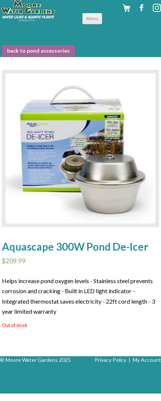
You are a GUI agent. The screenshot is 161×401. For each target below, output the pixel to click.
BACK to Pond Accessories (38, 50)
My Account (147, 360)
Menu (92, 18)
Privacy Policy (110, 360)
